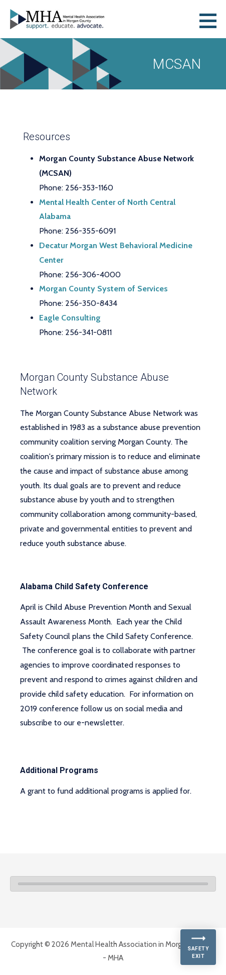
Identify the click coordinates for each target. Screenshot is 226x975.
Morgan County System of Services (103, 288)
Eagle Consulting (70, 317)
